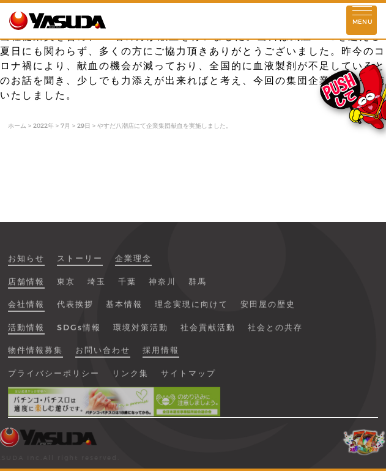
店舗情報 (26, 286)
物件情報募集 (35, 354)
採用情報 (161, 354)
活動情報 (26, 331)
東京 (66, 286)
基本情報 (124, 308)
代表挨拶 (75, 308)
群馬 (197, 286)
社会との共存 (275, 331)
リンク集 (130, 377)
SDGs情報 (79, 331)
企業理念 (133, 262)
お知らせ (26, 262)
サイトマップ (188, 377)
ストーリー (80, 262)
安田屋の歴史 (267, 308)
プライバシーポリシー (54, 377)
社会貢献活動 (208, 331)
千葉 (127, 286)
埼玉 (96, 286)
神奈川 (162, 286)
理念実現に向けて (191, 308)
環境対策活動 (140, 331)
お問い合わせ (102, 354)
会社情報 (26, 308)
